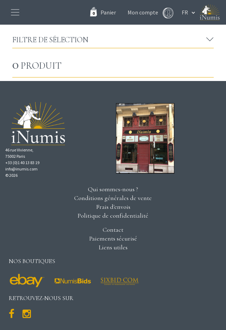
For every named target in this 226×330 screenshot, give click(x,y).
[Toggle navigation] (15, 12)
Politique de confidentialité (113, 215)
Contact (113, 230)
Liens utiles (113, 247)
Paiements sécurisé (113, 238)
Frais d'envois (113, 207)
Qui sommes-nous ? (113, 189)
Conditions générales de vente (113, 198)
